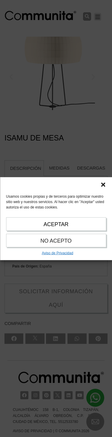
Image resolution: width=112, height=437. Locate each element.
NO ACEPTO (56, 241)
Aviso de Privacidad (57, 253)
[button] (103, 184)
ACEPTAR (56, 224)
